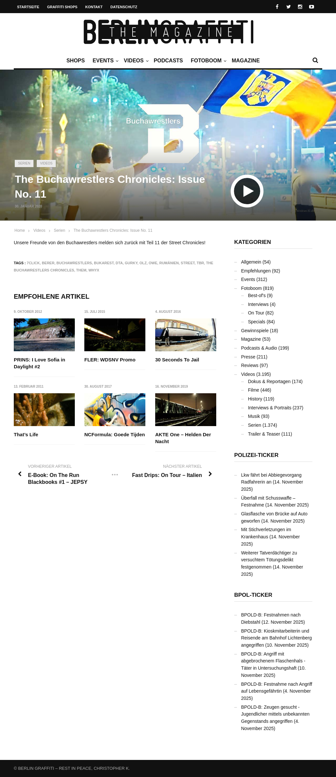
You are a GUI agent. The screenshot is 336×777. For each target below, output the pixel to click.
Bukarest (104, 263)
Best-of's (257, 295)
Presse (248, 356)
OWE (153, 263)
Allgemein (251, 262)
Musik (254, 416)
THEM (81, 270)
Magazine (246, 60)
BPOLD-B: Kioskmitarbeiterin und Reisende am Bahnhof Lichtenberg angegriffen (276, 638)
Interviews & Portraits (269, 407)
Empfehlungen (256, 270)
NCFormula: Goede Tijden (115, 435)
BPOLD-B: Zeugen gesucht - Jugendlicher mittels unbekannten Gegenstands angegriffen (275, 714)
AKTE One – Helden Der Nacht (183, 438)
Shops (75, 60)
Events (105, 61)
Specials (256, 321)
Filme (253, 390)
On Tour (256, 312)
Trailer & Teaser (264, 434)
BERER (48, 263)
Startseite (28, 7)
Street (188, 263)
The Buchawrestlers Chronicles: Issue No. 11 (113, 230)
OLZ (143, 263)
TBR (200, 263)
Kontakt (94, 7)
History (255, 398)
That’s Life (26, 435)
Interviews (258, 304)
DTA (119, 263)
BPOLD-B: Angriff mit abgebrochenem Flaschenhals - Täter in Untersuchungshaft (273, 661)
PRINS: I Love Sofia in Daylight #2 (39, 363)
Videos (135, 61)
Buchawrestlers (74, 263)
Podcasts (168, 60)
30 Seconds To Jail (177, 359)
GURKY (131, 263)
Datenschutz (124, 7)
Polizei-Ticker (256, 455)
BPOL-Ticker (253, 595)
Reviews (250, 365)
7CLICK (33, 263)
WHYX (93, 270)
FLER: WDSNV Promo (110, 359)
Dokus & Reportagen (269, 381)
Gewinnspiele (255, 330)
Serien (24, 163)
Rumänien (168, 263)
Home (19, 230)
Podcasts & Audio (259, 348)
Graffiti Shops (62, 7)
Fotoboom (208, 61)
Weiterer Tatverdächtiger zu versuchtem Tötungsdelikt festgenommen (269, 560)
